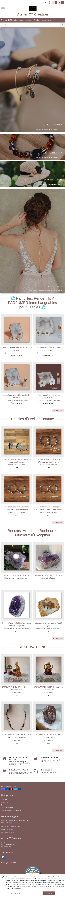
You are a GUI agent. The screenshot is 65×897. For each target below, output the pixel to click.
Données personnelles (8, 832)
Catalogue (5, 802)
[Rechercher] (62, 25)
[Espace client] (49, 2)
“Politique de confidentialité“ (48, 886)
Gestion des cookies (7, 829)
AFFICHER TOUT (57, 410)
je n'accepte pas (16, 893)
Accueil (4, 799)
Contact (44, 2)
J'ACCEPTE (49, 893)
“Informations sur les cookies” (21, 886)
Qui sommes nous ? (7, 808)
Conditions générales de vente (11, 810)
